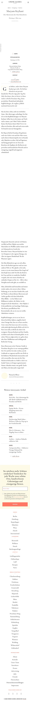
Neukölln (15, 605)
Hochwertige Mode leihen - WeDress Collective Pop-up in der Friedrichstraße (18, 421)
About (15, 657)
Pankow (15, 611)
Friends (15, 677)
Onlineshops (15, 559)
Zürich (15, 531)
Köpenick (15, 594)
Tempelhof (14, 631)
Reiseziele (15, 541)
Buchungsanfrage (15, 549)
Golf (15, 562)
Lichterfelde (15, 596)
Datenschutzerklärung (18, 497)
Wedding (15, 642)
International (15, 534)
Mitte (15, 599)
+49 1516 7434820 (15, 79)
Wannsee (15, 640)
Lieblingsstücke (15, 556)
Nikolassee (15, 608)
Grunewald (15, 588)
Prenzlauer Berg (15, 614)
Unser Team (15, 662)
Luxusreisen (15, 536)
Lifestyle (15, 552)
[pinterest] (17, 694)
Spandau (15, 625)
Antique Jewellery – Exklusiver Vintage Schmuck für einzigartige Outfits (18, 450)
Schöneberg (15, 622)
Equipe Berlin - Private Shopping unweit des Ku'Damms (16, 410)
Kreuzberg (15, 591)
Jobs (15, 674)
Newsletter (15, 665)
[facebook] (8, 694)
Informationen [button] (15, 652)
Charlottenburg (15, 576)
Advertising (15, 671)
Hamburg (15, 519)
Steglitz (14, 628)
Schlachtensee (15, 619)
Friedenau (15, 582)
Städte (15, 512)
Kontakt (15, 660)
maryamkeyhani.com (16, 81)
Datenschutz (15, 680)
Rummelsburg (15, 617)
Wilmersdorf (15, 645)
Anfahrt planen (16, 71)
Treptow (15, 637)
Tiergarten (15, 634)
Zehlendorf (15, 648)
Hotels (15, 546)
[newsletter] (21, 694)
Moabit (15, 602)
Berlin (15, 516)
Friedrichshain (15, 585)
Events (15, 668)
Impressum (15, 685)
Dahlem (15, 579)
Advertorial (15, 21)
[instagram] (13, 694)
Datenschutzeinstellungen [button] (15, 683)
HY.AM (24, 699)
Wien (15, 528)
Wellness (15, 543)
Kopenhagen (15, 522)
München (15, 525)
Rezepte (15, 565)
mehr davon (15, 456)
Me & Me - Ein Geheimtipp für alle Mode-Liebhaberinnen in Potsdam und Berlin (18, 400)
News (15, 568)
